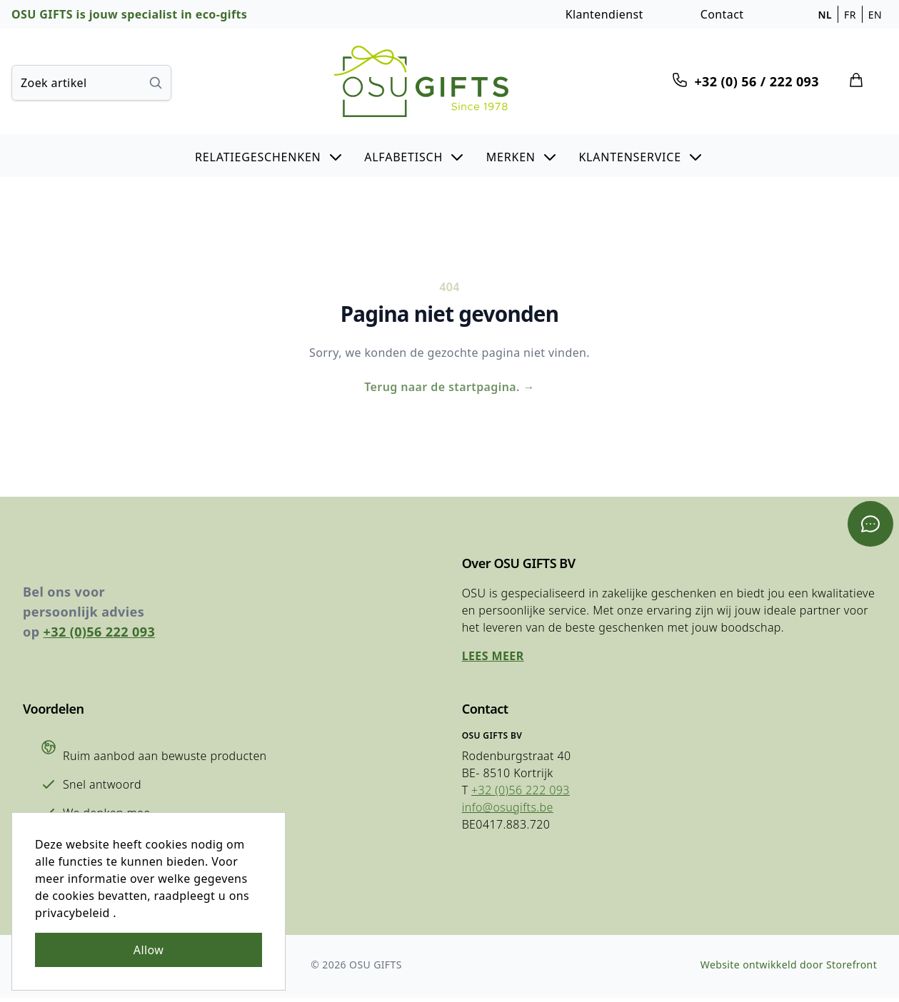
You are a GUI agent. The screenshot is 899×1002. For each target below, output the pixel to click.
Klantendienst (604, 14)
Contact (722, 14)
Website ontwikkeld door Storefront (788, 969)
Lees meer (492, 659)
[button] (269, 155)
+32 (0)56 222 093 (100, 635)
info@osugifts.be (507, 811)
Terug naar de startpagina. (449, 388)
